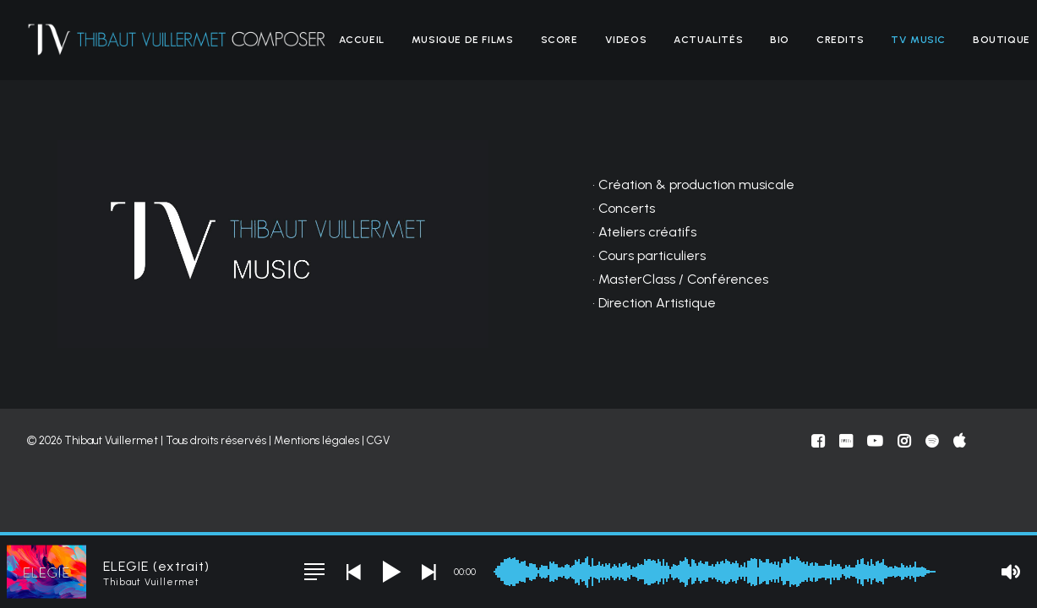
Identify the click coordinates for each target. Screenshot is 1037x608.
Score (559, 40)
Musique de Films (463, 40)
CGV (378, 440)
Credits (840, 40)
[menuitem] (361, 39)
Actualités (708, 40)
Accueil (362, 40)
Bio (779, 40)
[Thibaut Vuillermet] (177, 40)
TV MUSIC (918, 40)
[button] (314, 571)
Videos (626, 40)
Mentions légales (316, 440)
